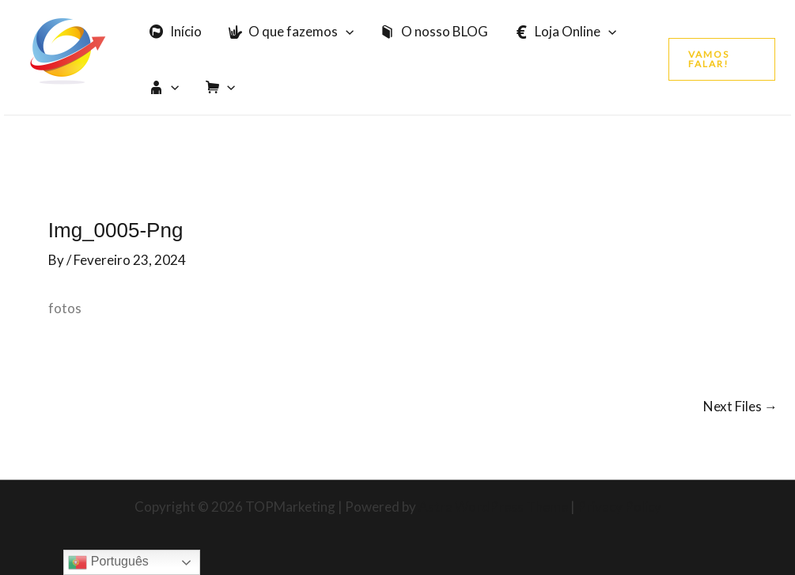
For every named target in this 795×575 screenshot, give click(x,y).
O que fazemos (291, 31)
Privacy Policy (619, 506)
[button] (721, 59)
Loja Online (566, 31)
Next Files (740, 406)
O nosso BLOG (434, 31)
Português (108, 562)
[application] (346, 31)
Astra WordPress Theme (493, 506)
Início (176, 31)
